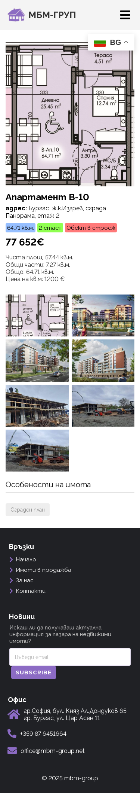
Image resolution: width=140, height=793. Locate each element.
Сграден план (27, 510)
